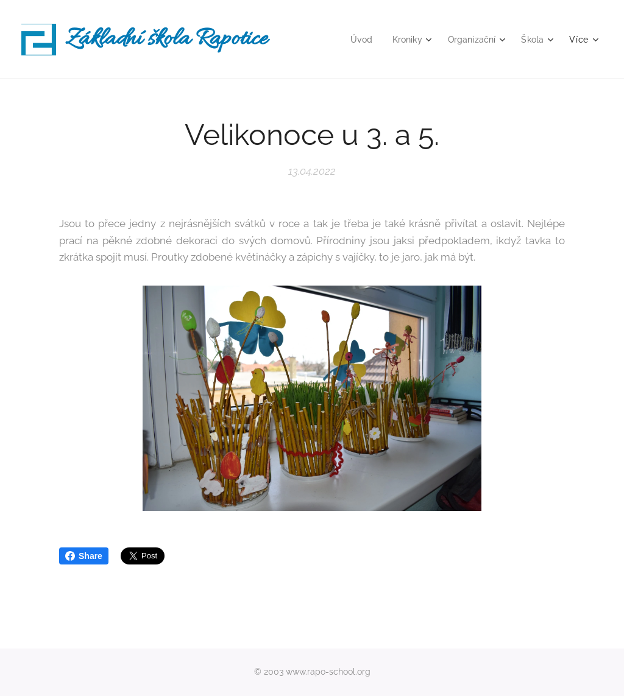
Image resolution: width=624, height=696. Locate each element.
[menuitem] (356, 39)
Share (83, 556)
